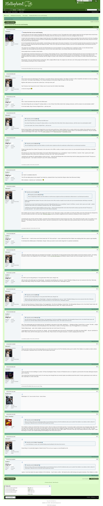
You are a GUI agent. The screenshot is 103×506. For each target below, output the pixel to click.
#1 (97, 29)
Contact (88, 497)
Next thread (55, 482)
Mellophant (93, 497)
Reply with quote (94, 71)
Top (97, 478)
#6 (97, 169)
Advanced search (95, 11)
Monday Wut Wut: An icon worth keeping (18, 24)
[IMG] (29, 490)
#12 (97, 311)
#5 (97, 137)
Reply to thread (10, 22)
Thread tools (95, 27)
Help (96, 1)
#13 (97, 344)
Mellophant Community (16, 15)
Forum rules (30, 494)
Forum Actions (15, 12)
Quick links (21, 12)
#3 (97, 96)
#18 (97, 459)
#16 (97, 414)
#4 (97, 112)
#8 (97, 233)
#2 (97, 73)
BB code (29, 487)
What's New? (22, 9)
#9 (97, 249)
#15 (97, 391)
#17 (97, 436)
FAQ (6, 12)
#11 (97, 289)
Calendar (9, 12)
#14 (97, 366)
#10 (97, 272)
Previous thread (48, 482)
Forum (7, 9)
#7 (97, 186)
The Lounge (25, 15)
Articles (14, 9)
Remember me (80, 2)
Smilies (29, 489)
